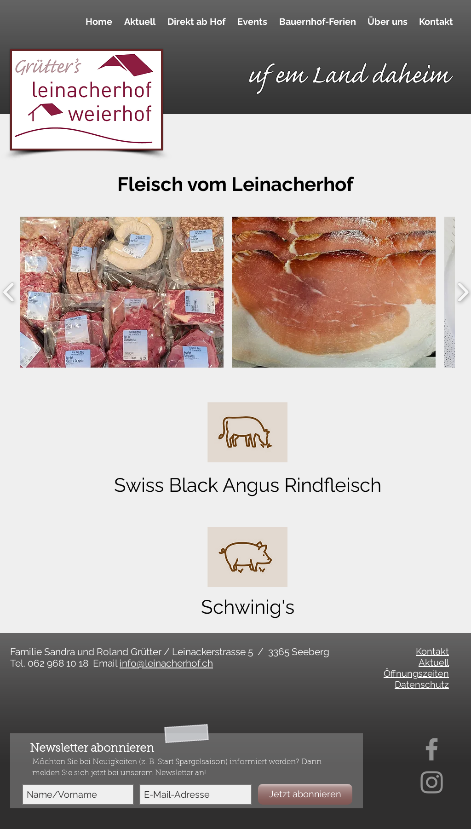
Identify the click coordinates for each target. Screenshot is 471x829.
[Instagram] (432, 782)
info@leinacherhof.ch (166, 663)
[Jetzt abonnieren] (305, 794)
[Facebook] (432, 749)
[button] (195, 21)
